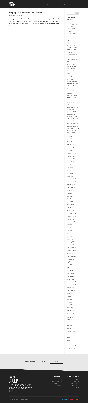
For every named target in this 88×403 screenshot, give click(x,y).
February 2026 (71, 144)
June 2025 (70, 167)
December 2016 (71, 247)
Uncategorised (71, 331)
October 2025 (71, 156)
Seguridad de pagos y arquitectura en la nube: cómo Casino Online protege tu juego (73, 57)
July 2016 (69, 262)
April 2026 (70, 139)
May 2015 (69, 302)
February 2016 (71, 276)
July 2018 (69, 193)
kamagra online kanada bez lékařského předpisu (72, 93)
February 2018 (71, 207)
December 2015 (71, 282)
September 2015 (71, 290)
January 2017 (71, 245)
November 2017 (71, 216)
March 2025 (70, 176)
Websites (69, 334)
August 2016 (70, 259)
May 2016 (69, 267)
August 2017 (70, 224)
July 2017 (69, 227)
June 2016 (70, 265)
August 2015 (70, 293)
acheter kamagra (71, 107)
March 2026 (70, 141)
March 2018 (70, 204)
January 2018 (71, 210)
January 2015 (71, 313)
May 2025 (69, 170)
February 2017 (71, 242)
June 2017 (70, 230)
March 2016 (70, 273)
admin (11, 15)
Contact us (76, 4)
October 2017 (71, 219)
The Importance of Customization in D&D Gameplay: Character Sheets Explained (72, 68)
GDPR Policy (75, 385)
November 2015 (71, 285)
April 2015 (70, 305)
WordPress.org (71, 348)
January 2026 (71, 147)
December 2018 (71, 179)
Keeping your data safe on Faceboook (26, 13)
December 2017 (71, 213)
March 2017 (70, 239)
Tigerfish (65, 4)
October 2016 (71, 253)
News (70, 4)
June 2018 (70, 196)
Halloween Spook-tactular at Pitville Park (73, 86)
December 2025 (71, 150)
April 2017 (70, 236)
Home (33, 4)
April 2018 (70, 202)
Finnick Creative (57, 4)
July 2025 (69, 164)
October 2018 (71, 184)
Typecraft (49, 4)
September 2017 (71, 222)
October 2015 (71, 287)
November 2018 (71, 182)
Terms (77, 387)
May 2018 (69, 199)
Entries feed (70, 343)
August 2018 (70, 190)
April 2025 (70, 173)
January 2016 (71, 279)
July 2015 (69, 296)
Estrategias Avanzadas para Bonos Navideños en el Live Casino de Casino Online (72, 24)
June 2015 (70, 299)
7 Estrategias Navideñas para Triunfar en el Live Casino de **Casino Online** (72, 35)
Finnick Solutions (41, 4)
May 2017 (69, 233)
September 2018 (71, 187)
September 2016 (71, 256)
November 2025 (71, 153)
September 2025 (71, 159)
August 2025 (70, 162)
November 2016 (71, 250)
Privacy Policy (75, 383)
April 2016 (70, 270)
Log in (68, 340)
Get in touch (56, 362)
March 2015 (70, 307)
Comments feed (71, 346)
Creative (21, 15)
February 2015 (71, 310)
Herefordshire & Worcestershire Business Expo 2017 (72, 121)
